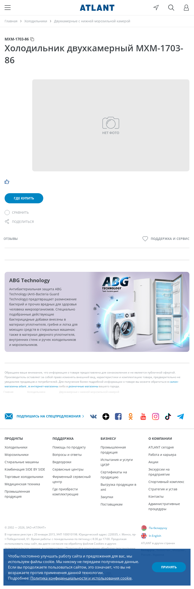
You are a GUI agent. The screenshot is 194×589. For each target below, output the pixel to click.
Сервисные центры (68, 469)
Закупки (107, 497)
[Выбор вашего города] (156, 7)
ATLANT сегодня (161, 447)
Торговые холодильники (24, 476)
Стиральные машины (22, 462)
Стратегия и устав (162, 489)
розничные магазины (83, 386)
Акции (153, 462)
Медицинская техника (22, 484)
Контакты (156, 496)
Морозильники (17, 454)
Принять (169, 567)
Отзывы (10, 238)
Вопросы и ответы (67, 454)
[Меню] (7, 7)
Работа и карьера (162, 454)
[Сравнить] (17, 212)
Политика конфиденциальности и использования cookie (81, 578)
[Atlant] (97, 7)
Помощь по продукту (69, 447)
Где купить (24, 198)
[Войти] (186, 7)
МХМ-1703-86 (17, 39)
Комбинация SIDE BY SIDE (25, 469)
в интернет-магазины (43, 386)
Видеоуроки (61, 462)
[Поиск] (171, 7)
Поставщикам (111, 504)
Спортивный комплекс (166, 482)
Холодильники (16, 447)
